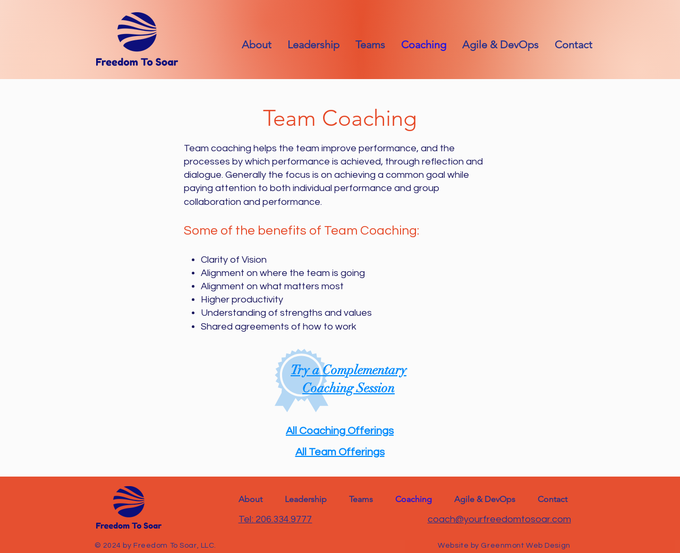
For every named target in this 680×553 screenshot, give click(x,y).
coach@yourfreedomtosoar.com (499, 519)
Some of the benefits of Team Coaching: (301, 230)
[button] (573, 44)
